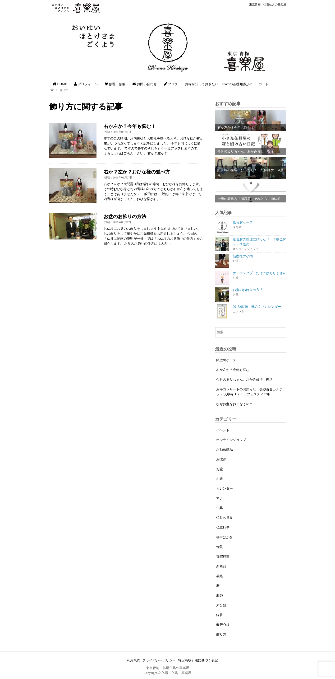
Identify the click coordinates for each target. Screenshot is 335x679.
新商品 (221, 566)
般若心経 (222, 625)
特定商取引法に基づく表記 (198, 660)
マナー (221, 498)
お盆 (219, 469)
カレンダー (224, 488)
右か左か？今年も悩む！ (234, 370)
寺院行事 (222, 556)
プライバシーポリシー (159, 660)
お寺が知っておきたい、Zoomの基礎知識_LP (218, 84)
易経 (219, 576)
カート (264, 84)
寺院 (219, 547)
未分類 (221, 605)
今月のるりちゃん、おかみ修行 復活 (244, 379)
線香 (219, 615)
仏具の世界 (224, 518)
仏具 (219, 508)
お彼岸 (221, 459)
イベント (222, 430)
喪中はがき (224, 537)
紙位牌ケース (226, 360)
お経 (219, 479)
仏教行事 (222, 527)
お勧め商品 (224, 449)
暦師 (219, 595)
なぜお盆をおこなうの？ (234, 404)
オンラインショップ (231, 440)
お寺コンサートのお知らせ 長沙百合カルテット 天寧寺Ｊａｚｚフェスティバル (249, 392)
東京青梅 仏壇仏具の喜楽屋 (267, 4)
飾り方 (64, 90)
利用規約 (133, 660)
